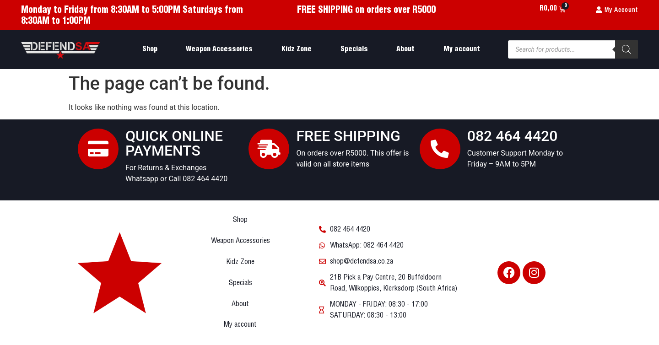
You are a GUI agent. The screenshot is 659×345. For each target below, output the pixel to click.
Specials (354, 49)
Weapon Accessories (219, 49)
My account (461, 49)
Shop (149, 49)
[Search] (626, 49)
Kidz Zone (296, 49)
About (405, 49)
